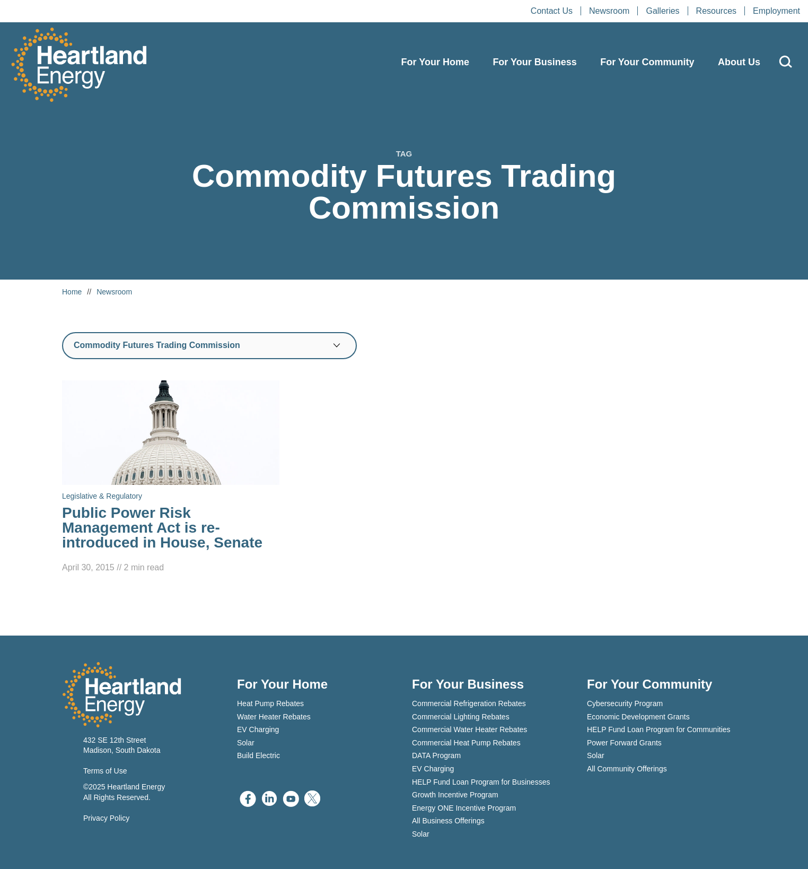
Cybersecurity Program (625, 703)
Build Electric (258, 755)
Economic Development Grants (638, 716)
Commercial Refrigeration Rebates (469, 703)
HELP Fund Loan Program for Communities (659, 729)
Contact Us (552, 10)
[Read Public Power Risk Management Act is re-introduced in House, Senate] (170, 477)
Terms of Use (105, 771)
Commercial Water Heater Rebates (469, 729)
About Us (739, 62)
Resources (716, 10)
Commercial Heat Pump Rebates (466, 742)
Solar (245, 742)
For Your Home (435, 62)
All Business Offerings (448, 820)
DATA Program (436, 755)
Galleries (662, 10)
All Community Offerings (627, 768)
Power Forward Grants (624, 742)
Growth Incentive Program (455, 794)
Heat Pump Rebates (270, 703)
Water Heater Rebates (274, 716)
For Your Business (534, 62)
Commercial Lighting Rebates (461, 716)
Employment (776, 10)
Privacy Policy (106, 818)
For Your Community (647, 62)
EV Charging (258, 729)
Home (72, 292)
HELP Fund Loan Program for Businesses (481, 782)
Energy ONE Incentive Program (464, 808)
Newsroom (609, 10)
